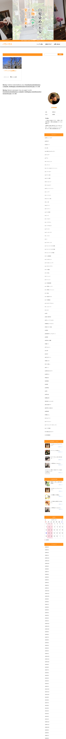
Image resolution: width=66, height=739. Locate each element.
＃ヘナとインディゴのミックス (51, 424)
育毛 (46, 391)
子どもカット (48, 347)
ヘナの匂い (48, 272)
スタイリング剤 (48, 198)
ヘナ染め (47, 293)
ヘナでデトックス (49, 242)
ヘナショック (48, 276)
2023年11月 (47, 626)
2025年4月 (47, 579)
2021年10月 (47, 694)
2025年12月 (47, 558)
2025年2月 (47, 585)
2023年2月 (47, 650)
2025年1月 (47, 588)
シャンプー (48, 191)
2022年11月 (47, 659)
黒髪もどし (48, 414)
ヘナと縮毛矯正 (48, 256)
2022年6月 (47, 672)
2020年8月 (47, 732)
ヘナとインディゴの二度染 (50, 245)
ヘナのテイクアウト (49, 266)
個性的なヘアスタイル (49, 323)
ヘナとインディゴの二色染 (50, 249)
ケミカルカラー (48, 185)
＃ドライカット (48, 421)
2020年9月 (47, 730)
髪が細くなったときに (49, 401)
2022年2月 (47, 683)
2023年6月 (47, 639)
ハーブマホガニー (49, 225)
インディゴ (48, 164)
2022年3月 (47, 680)
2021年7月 (47, 702)
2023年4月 (47, 645)
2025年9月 (47, 566)
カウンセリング (48, 181)
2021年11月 (47, 691)
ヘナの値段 (48, 269)
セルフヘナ (48, 205)
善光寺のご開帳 (48, 340)
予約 (46, 313)
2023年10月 (47, 629)
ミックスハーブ (48, 306)
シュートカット (48, 195)
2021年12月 (47, 689)
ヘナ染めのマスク (49, 296)
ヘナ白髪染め (48, 299)
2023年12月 (47, 623)
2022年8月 (47, 667)
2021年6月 (47, 705)
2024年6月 (47, 607)
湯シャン (47, 367)
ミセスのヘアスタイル (49, 303)
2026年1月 (47, 555)
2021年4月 (47, 710)
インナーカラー (48, 171)
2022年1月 (47, 686)
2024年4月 (47, 612)
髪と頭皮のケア (48, 404)
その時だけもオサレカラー (50, 151)
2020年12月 (47, 721)
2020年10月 (47, 727)
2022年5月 (47, 675)
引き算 (47, 350)
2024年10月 (47, 596)
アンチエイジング (49, 161)
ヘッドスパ (48, 235)
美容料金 (47, 387)
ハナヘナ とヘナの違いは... (55, 450)
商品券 (47, 337)
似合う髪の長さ (48, 316)
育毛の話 (47, 394)
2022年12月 (47, 656)
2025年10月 (47, 563)
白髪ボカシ (48, 374)
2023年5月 (47, 642)
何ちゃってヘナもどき (49, 320)
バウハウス (7, 44)
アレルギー (48, 154)
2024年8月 (47, 601)
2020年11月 (47, 724)
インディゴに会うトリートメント (51, 168)
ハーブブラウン (48, 222)
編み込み (47, 377)
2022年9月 (47, 664)
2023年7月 (47, 637)
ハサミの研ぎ (48, 212)
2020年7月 (47, 735)
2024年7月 (47, 604)
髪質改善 (47, 411)
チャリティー (48, 208)
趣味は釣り (48, 397)
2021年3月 (47, 713)
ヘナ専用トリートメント (50, 289)
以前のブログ (48, 44)
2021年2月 (47, 716)
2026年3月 (47, 549)
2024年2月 (47, 618)
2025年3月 (47, 582)
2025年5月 (47, 577)
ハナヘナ (47, 215)
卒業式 (47, 330)
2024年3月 (47, 615)
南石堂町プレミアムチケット (51, 333)
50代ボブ (47, 141)
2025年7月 (47, 571)
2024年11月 (47, 593)
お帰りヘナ (48, 144)
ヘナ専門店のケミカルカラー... (56, 463)
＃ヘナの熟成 (48, 428)
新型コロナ (48, 360)
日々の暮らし (48, 364)
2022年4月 (47, 678)
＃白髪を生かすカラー (49, 431)
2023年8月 (47, 634)
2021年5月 (47, 708)
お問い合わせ (57, 44)
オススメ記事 (48, 178)
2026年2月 (47, 552)
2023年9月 (47, 631)
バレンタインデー (49, 232)
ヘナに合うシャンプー (49, 262)
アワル (47, 158)
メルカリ (47, 310)
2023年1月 (47, 653)
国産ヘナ (47, 343)
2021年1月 (47, 719)
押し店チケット (48, 357)
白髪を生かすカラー (49, 370)
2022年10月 (47, 661)
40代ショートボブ (49, 137)
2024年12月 (47, 590)
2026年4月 (47, 547)
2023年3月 (47, 648)
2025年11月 (47, 560)
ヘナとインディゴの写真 (50, 252)
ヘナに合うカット (49, 259)
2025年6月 (47, 574)
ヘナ (46, 239)
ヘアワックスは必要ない (10, 70)
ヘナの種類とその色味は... (55, 494)
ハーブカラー (48, 218)
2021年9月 (47, 697)
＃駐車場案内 (48, 435)
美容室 (47, 384)
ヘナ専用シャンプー (49, 286)
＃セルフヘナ (48, 418)
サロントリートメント (49, 188)
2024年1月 (47, 620)
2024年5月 (47, 609)
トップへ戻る (40, 44)
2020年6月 (47, 738)
